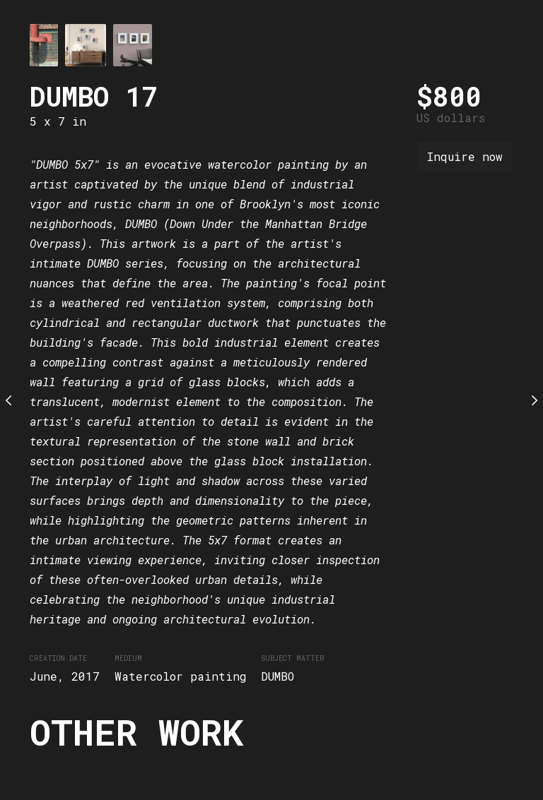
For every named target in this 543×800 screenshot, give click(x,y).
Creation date (58, 658)
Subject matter (293, 658)
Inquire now (465, 156)
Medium (128, 658)
